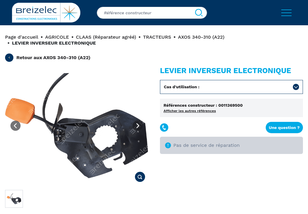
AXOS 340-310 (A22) (201, 37)
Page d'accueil (21, 37)
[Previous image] (15, 125)
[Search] (199, 13)
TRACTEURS (157, 37)
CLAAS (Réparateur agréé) (106, 37)
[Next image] (137, 125)
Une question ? (284, 127)
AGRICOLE (57, 37)
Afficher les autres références (190, 111)
